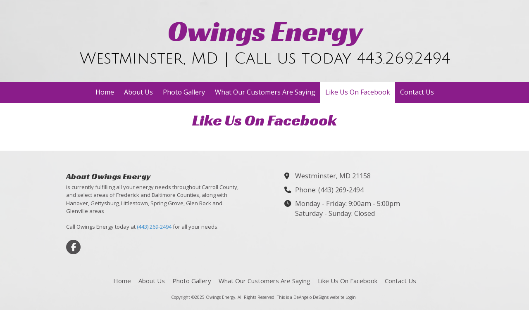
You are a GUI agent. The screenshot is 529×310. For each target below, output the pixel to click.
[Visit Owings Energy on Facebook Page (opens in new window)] (73, 247)
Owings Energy (265, 31)
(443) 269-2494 (154, 226)
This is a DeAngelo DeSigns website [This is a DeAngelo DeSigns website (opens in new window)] (310, 297)
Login (351, 297)
